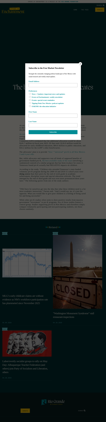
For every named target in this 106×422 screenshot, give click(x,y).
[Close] (80, 64)
